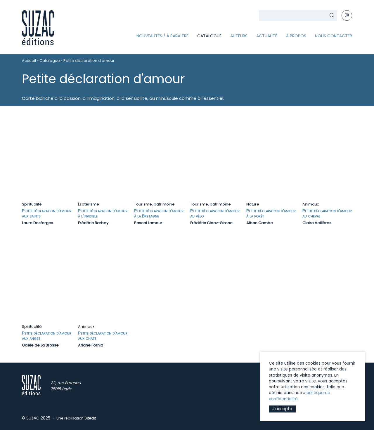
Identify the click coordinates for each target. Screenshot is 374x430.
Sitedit (90, 418)
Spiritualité (32, 204)
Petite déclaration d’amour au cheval (327, 213)
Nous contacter (333, 36)
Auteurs (238, 36)
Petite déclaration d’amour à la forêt (271, 213)
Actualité (266, 36)
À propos (296, 36)
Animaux (310, 204)
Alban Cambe (259, 222)
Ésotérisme (88, 204)
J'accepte (282, 409)
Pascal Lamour (148, 222)
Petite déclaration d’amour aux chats (102, 335)
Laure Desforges (37, 222)
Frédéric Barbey (93, 222)
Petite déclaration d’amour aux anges (46, 335)
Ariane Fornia (90, 345)
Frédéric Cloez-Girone (211, 222)
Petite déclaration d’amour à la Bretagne (158, 213)
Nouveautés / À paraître (162, 36)
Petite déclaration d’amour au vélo (215, 213)
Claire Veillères (316, 222)
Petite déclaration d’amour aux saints (46, 213)
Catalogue (209, 36)
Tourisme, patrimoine (154, 204)
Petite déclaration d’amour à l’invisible (102, 213)
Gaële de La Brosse (40, 345)
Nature (252, 204)
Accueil (29, 60)
